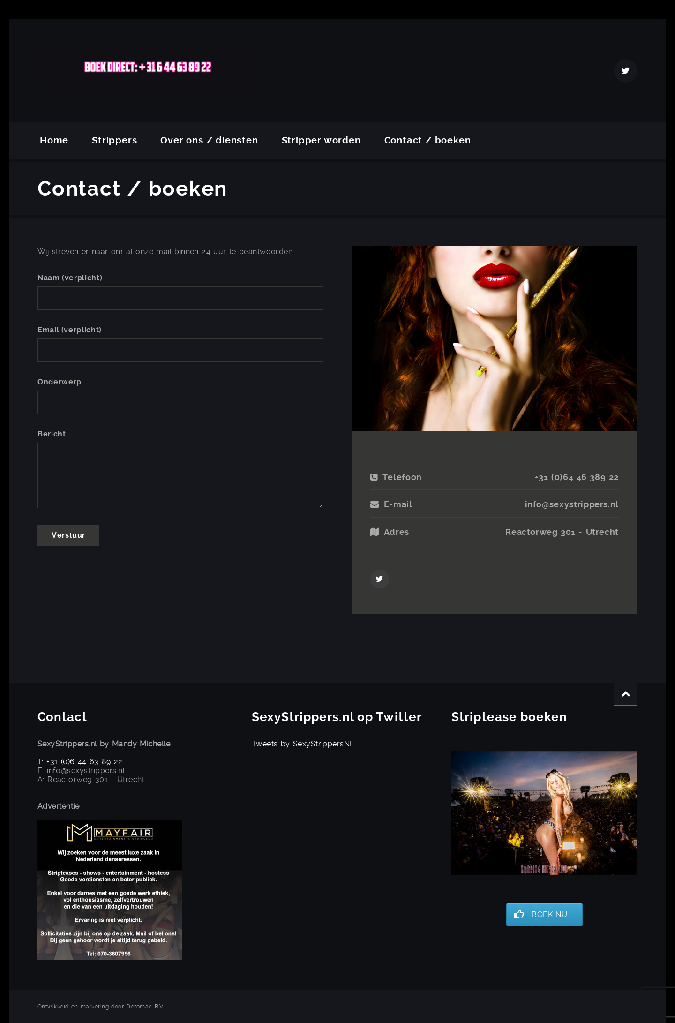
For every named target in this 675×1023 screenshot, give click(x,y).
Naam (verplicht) (70, 278)
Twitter (626, 71)
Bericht (52, 434)
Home (54, 140)
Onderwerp (60, 382)
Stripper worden (321, 140)
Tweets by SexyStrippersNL (303, 743)
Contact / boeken (427, 140)
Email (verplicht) (70, 330)
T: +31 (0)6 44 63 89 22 (80, 761)
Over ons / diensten (209, 140)
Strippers (114, 140)
